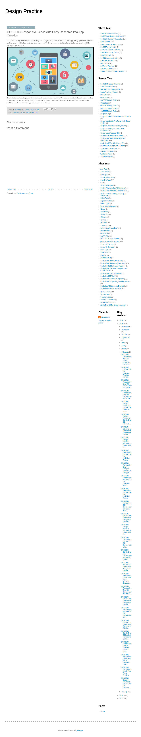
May (123, 343)
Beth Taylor (105, 317)
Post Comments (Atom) (25, 193)
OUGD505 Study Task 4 (108, 108)
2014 (122, 695)
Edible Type (104, 198)
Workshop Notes (106, 154)
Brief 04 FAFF (105, 42)
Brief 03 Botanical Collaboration (111, 39)
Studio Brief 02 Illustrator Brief (111, 273)
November (125, 330)
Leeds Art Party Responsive (22, 112)
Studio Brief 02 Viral (107, 276)
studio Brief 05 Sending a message (112, 305)
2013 (122, 699)
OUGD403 (104, 233)
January (124, 692)
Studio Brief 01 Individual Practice (112, 136)
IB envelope (104, 225)
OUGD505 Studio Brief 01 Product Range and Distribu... (126, 518)
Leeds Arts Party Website (109, 92)
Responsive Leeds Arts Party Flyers (113, 126)
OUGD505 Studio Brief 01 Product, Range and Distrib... (126, 431)
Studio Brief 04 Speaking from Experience (115, 281)
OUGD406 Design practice (109, 242)
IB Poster (103, 217)
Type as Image (105, 297)
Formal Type (104, 204)
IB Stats (103, 220)
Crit (101, 183)
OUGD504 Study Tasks (108, 100)
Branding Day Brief (107, 177)
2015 (122, 324)
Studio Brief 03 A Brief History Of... (112, 143)
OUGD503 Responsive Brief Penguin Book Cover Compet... (126, 468)
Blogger (80, 731)
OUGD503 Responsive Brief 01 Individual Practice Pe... (126, 647)
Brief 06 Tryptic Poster (108, 47)
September (125, 338)
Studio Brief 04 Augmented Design (112, 146)
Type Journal (105, 291)
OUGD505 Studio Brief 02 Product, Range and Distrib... (126, 635)
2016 (122, 321)
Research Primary (106, 244)
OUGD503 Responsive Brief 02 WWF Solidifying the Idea (126, 359)
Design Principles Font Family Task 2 (113, 191)
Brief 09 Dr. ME (105, 55)
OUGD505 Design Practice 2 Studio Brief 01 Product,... (126, 419)
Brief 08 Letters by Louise (109, 52)
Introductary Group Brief (108, 228)
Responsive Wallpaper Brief (110, 133)
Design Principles (106, 185)
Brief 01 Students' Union (109, 33)
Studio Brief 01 (105, 258)
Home (50, 189)
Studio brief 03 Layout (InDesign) (112, 286)
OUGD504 (104, 97)
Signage (103, 255)
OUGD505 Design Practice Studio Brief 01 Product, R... (126, 442)
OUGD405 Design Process (109, 239)
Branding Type (105, 180)
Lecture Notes (105, 231)
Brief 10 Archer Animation (109, 58)
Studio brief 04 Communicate (110, 289)
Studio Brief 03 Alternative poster (112, 279)
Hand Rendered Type (108, 206)
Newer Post (12, 189)
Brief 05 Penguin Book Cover (110, 44)
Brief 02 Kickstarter (107, 87)
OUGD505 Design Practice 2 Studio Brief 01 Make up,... (126, 406)
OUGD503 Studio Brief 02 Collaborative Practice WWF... (126, 555)
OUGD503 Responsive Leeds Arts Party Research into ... (126, 659)
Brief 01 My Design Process (110, 84)
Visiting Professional (107, 151)
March (123, 349)
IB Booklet (104, 212)
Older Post (88, 189)
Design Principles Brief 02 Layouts (112, 188)
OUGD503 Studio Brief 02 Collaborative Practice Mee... (126, 506)
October (124, 334)
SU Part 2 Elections (107, 69)
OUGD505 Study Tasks (108, 111)
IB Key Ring (104, 214)
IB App (102, 209)
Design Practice (24, 11)
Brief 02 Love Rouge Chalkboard (112, 36)
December (125, 326)
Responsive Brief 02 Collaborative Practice (115, 116)
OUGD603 (104, 63)
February (124, 352)
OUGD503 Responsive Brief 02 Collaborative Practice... (126, 384)
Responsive (104, 114)
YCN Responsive (106, 157)
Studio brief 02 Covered (108, 149)
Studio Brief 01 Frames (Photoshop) (113, 263)
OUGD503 (35, 112)
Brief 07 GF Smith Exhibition (110, 50)
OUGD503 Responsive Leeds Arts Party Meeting (126, 671)
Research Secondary (107, 247)
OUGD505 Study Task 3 (108, 106)
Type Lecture (105, 294)
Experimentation (106, 201)
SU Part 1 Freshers (107, 66)
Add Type (103, 169)
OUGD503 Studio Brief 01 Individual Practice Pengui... (126, 372)
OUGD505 (104, 103)
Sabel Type (104, 252)
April (123, 346)
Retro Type (104, 250)
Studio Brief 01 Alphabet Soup (111, 260)
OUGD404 (104, 236)
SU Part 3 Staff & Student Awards (112, 71)
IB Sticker (103, 223)
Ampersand (104, 172)
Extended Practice (106, 61)
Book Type (104, 175)
